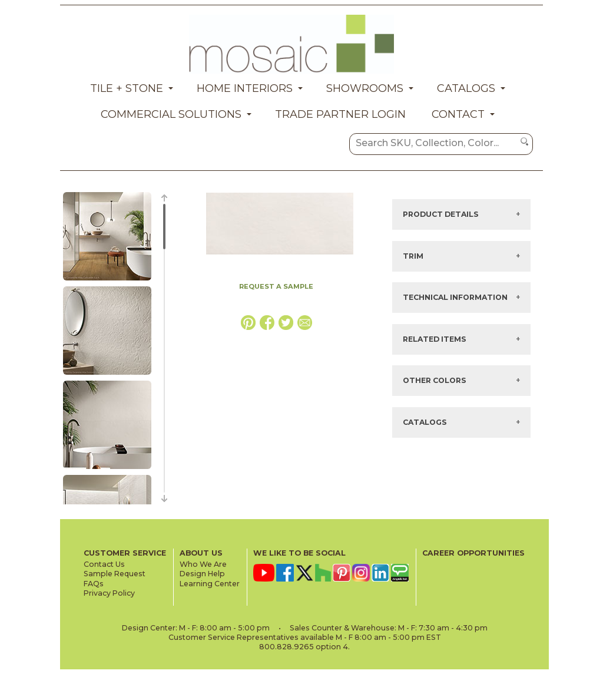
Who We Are (203, 564)
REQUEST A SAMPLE (276, 286)
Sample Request (114, 573)
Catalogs (466, 88)
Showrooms (364, 88)
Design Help (202, 573)
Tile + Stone (126, 88)
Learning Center (210, 583)
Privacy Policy (109, 593)
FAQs (94, 583)
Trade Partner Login (340, 114)
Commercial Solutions (171, 114)
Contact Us (104, 564)
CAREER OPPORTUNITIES (473, 553)
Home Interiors (245, 88)
